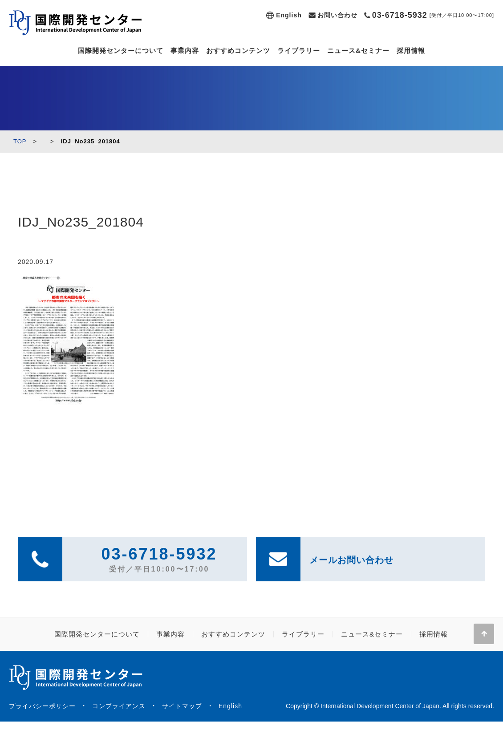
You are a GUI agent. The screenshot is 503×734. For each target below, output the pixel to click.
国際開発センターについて (120, 50)
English (289, 15)
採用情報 (411, 50)
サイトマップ (182, 706)
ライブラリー (298, 50)
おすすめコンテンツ (238, 50)
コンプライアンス (119, 706)
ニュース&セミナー (358, 50)
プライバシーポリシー (42, 706)
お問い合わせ (337, 15)
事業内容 (184, 50)
